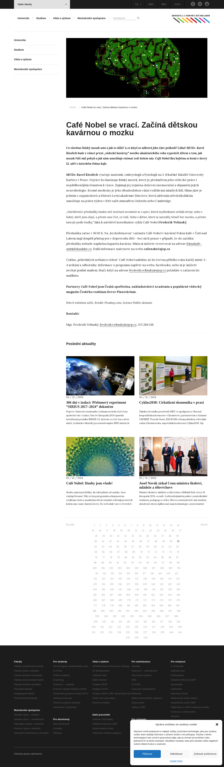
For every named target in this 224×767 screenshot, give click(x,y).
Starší (204, 524)
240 (171, 632)
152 (162, 589)
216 (153, 621)
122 (95, 578)
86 (170, 557)
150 (146, 589)
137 (128, 584)
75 (178, 551)
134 (103, 584)
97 (163, 562)
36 (155, 536)
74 (170, 551)
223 (119, 626)
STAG (177, 4)
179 (112, 605)
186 (170, 605)
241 (180, 632)
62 (170, 546)
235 (128, 632)
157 (111, 594)
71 (149, 551)
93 (132, 562)
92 (125, 562)
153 (170, 589)
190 (111, 611)
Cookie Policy (176, 761)
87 (177, 557)
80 (126, 557)
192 (128, 611)
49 (163, 541)
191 (119, 611)
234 (119, 632)
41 (103, 541)
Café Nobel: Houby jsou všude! (89, 483)
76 (96, 557)
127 (137, 578)
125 (120, 578)
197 (170, 611)
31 (118, 536)
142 (170, 584)
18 (114, 530)
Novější (70, 524)
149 (137, 589)
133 (95, 584)
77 (103, 557)
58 (140, 546)
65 (103, 551)
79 (118, 557)
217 (161, 621)
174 (161, 600)
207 (167, 616)
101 (103, 568)
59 (147, 546)
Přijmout (147, 753)
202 (123, 616)
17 (107, 530)
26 (173, 530)
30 (111, 536)
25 (165, 530)
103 (119, 568)
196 (162, 611)
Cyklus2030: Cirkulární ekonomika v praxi (171, 402)
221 (102, 626)
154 (178, 589)
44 (125, 541)
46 (140, 541)
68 (126, 551)
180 (120, 605)
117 (144, 573)
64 (95, 551)
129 (153, 578)
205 (150, 616)
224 (128, 626)
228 (162, 626)
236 (136, 632)
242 (128, 637)
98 (170, 562)
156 (103, 594)
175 (170, 600)
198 (178, 611)
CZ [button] (138, 4)
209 (95, 621)
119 (160, 573)
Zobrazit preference (205, 753)
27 (180, 530)
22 (143, 530)
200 (106, 616)
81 (133, 557)
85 (162, 557)
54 (110, 546)
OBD (150, 4)
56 (125, 546)
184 (153, 605)
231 (93, 632)
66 (111, 551)
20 (128, 530)
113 (112, 573)
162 (153, 594)
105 (136, 568)
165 (178, 594)
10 (150, 525)
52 (95, 546)
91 (118, 562)
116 (136, 573)
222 (110, 626)
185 (161, 605)
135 (111, 584)
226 (145, 626)
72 (156, 551)
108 (162, 568)
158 (119, 594)
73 (163, 551)
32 (125, 536)
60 (155, 546)
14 (178, 525)
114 (120, 573)
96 (155, 562)
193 (136, 611)
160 (136, 594)
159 (128, 594)
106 (145, 568)
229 (171, 626)
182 (136, 605)
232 (102, 632)
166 (95, 600)
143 (178, 584)
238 (154, 632)
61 (163, 546)
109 (170, 568)
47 (148, 541)
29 (103, 536)
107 (153, 568)
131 (170, 578)
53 (103, 546)
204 (141, 616)
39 (177, 536)
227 (154, 626)
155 (95, 594)
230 (180, 626)
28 (96, 536)
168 (112, 600)
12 (164, 525)
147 (120, 589)
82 (140, 557)
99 (178, 562)
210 (104, 621)
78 (111, 557)
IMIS (164, 4)
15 (93, 530)
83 (147, 557)
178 (103, 605)
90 (110, 562)
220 (94, 626)
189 (103, 611)
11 (157, 525)
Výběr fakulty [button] (42, 4)
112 (104, 573)
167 (103, 600)
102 (111, 568)
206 (158, 616)
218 (170, 621)
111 (97, 573)
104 (128, 568)
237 (145, 632)
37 (162, 536)
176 (178, 600)
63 (177, 546)
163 (161, 594)
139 (145, 584)
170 (129, 600)
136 (120, 584)
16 (100, 530)
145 (103, 589)
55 (118, 546)
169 (120, 600)
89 (102, 562)
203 (132, 616)
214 (137, 621)
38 (170, 536)
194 (145, 611)
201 (114, 616)
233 (110, 632)
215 (145, 621)
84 (155, 557)
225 (136, 626)
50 (171, 541)
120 (168, 573)
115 (128, 573)
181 (128, 605)
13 (171, 525)
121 (176, 573)
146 (112, 589)
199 (97, 616)
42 (110, 541)
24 (158, 530)
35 (147, 536)
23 (150, 530)
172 (145, 600)
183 (144, 605)
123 (103, 578)
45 (133, 541)
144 (95, 589)
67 (118, 551)
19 (121, 530)
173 (153, 600)
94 (140, 562)
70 (141, 551)
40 (95, 541)
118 (152, 573)
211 (112, 621)
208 (176, 616)
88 (95, 562)
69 (133, 551)
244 (146, 637)
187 (178, 605)
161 (144, 594)
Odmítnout (176, 753)
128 (145, 578)
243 (137, 637)
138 (136, 584)
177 (95, 605)
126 (128, 578)
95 (147, 562)
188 (94, 611)
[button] (217, 724)
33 (133, 536)
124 (112, 578)
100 (95, 568)
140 (153, 584)
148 (129, 589)
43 (118, 541)
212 (120, 621)
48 (156, 541)
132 (178, 578)
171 (137, 600)
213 (128, 621)
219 (178, 621)
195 (153, 611)
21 (136, 530)
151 (153, 589)
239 (162, 632)
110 (178, 568)
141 (161, 584)
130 (162, 578)
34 (140, 536)
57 (133, 546)
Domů (73, 107)
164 (170, 594)
